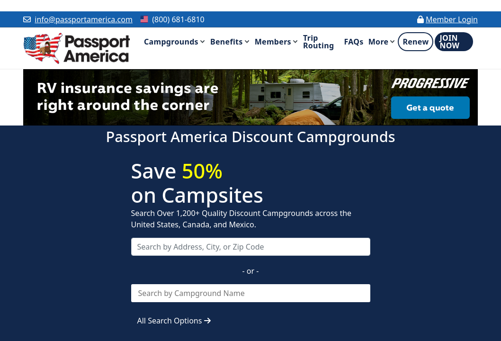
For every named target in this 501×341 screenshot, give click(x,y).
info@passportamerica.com (84, 19)
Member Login (452, 19)
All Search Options (174, 320)
